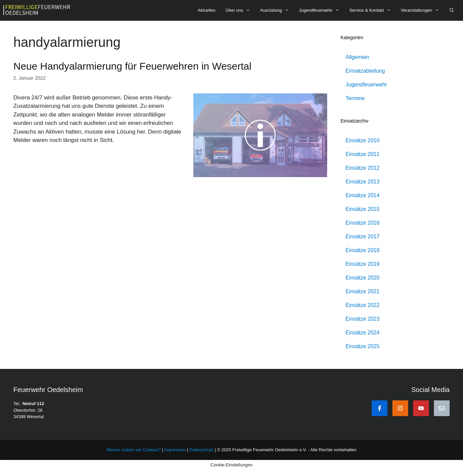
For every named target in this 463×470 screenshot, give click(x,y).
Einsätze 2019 (362, 264)
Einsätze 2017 (362, 236)
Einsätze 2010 (362, 140)
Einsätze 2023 (362, 319)
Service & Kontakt (372, 10)
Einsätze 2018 (362, 250)
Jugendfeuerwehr (321, 10)
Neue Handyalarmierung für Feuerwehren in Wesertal (132, 66)
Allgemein (357, 57)
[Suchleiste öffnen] (452, 10)
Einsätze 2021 (362, 291)
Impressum (175, 449)
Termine (355, 98)
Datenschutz (201, 449)
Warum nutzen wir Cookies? (133, 449)
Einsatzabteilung (365, 71)
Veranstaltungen (422, 10)
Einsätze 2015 (362, 209)
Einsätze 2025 (362, 346)
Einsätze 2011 (362, 154)
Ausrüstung (277, 10)
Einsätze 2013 (362, 181)
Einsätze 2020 (362, 278)
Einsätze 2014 (362, 195)
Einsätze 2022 (362, 305)
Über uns (240, 10)
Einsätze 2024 (362, 332)
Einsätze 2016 (362, 223)
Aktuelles (206, 10)
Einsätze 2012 (362, 168)
